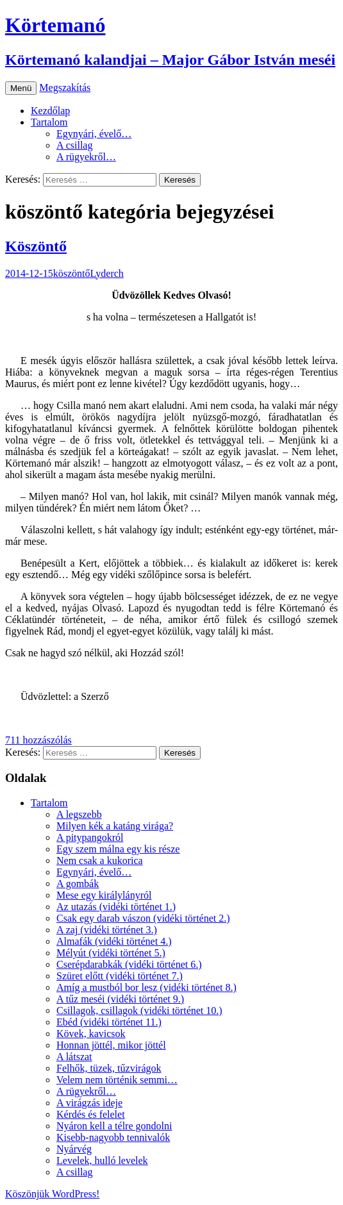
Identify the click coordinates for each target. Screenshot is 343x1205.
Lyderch (106, 273)
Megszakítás (64, 87)
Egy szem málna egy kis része (118, 849)
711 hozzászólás (38, 740)
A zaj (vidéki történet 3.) (106, 929)
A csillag (74, 145)
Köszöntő (36, 246)
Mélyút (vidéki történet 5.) (110, 952)
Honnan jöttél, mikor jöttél (111, 1045)
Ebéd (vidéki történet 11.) (109, 1022)
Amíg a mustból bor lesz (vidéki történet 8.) (146, 987)
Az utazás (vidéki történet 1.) (116, 906)
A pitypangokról (89, 837)
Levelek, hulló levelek (102, 1160)
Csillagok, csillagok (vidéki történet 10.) (139, 1010)
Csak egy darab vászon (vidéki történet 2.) (143, 918)
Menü (20, 88)
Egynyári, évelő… (93, 133)
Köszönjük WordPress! (52, 1193)
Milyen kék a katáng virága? (114, 825)
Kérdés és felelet (90, 1114)
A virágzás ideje (89, 1102)
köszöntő (71, 273)
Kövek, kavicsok (91, 1033)
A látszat (74, 1056)
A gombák (77, 883)
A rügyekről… (86, 156)
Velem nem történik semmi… (117, 1079)
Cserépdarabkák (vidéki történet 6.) (129, 964)
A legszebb (79, 814)
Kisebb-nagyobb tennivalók (113, 1137)
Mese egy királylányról (103, 895)
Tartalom (49, 122)
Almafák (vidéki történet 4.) (114, 941)
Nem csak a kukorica (99, 860)
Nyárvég (74, 1148)
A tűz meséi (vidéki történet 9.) (120, 998)
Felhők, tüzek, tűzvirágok (109, 1068)
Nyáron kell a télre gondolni (114, 1125)
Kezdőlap (50, 110)
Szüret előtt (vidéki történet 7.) (119, 975)
